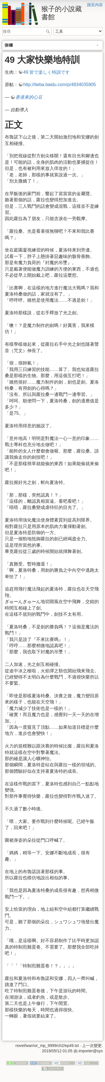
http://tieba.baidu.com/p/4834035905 (59, 84)
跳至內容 (95, 5)
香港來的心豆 (28, 97)
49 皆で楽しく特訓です (46, 72)
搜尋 (48, 31)
